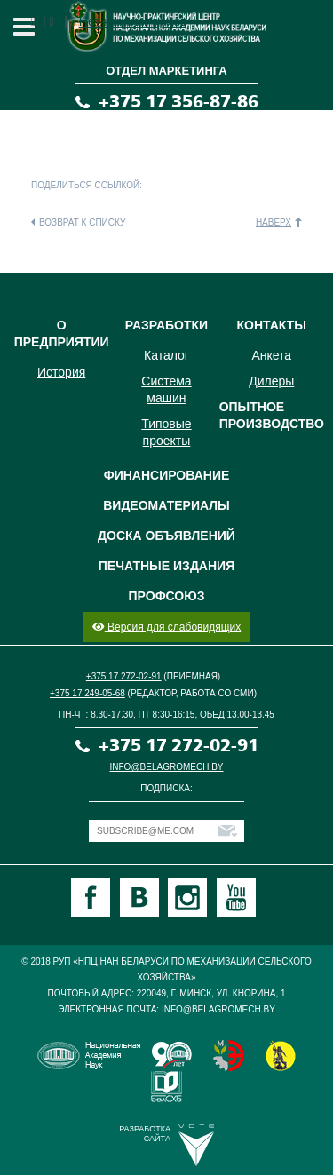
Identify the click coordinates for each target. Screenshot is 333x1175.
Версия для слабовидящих (166, 627)
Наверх (273, 222)
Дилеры (271, 381)
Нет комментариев (132, 21)
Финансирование (167, 475)
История (61, 372)
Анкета (271, 355)
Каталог (166, 355)
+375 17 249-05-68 (87, 693)
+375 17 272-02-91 (124, 676)
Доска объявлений (166, 535)
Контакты (271, 325)
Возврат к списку (82, 222)
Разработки (166, 325)
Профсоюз (167, 596)
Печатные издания (166, 566)
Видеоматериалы (166, 505)
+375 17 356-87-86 (178, 101)
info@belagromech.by (167, 767)
